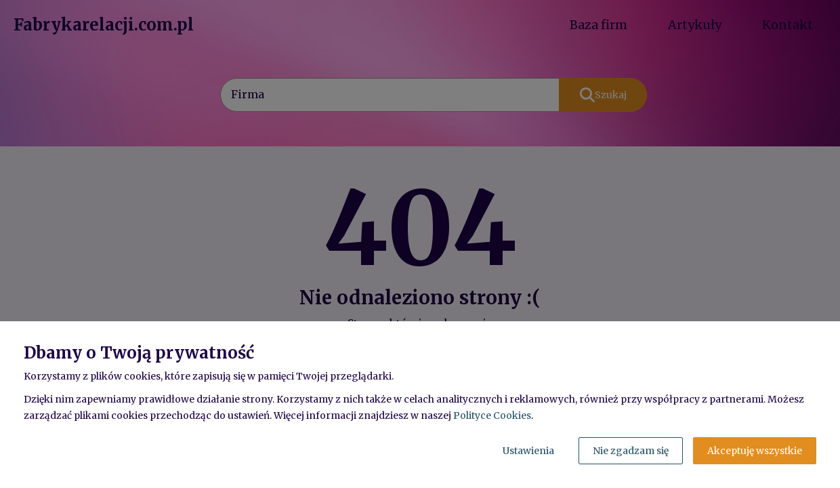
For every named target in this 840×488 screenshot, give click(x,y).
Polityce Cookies (492, 415)
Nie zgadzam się (631, 451)
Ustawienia (528, 451)
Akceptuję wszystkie (754, 451)
